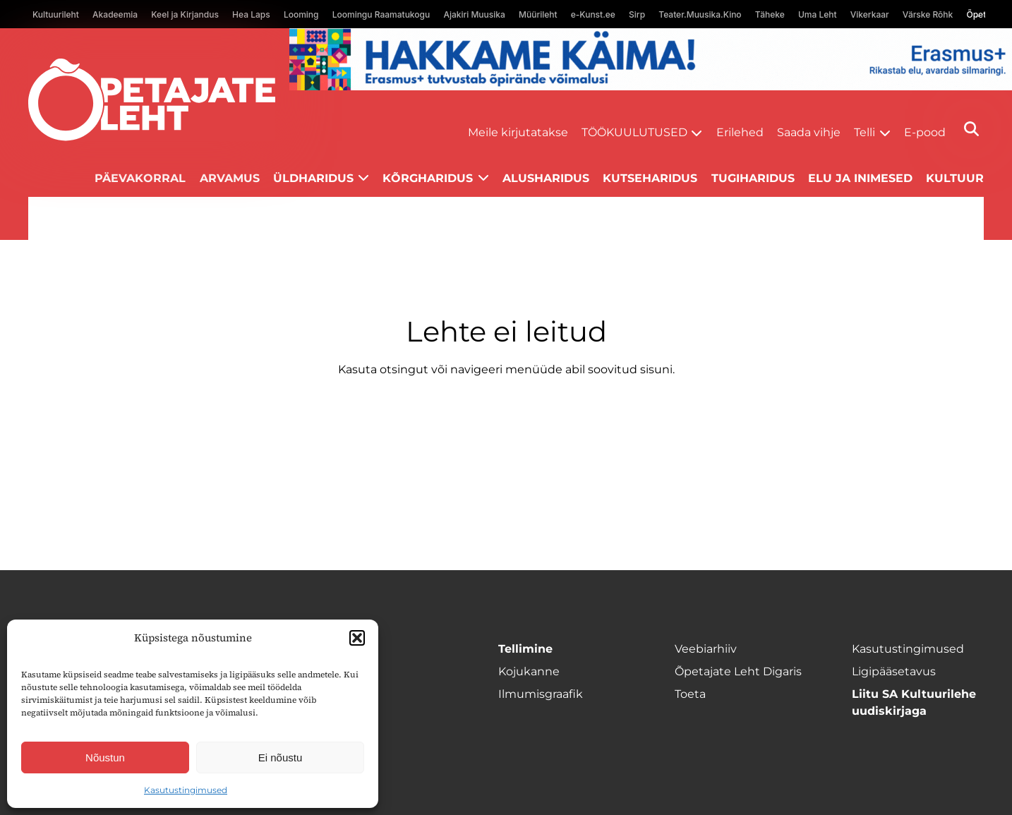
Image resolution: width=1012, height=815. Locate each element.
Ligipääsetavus (894, 671)
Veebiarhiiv (706, 649)
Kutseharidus (650, 178)
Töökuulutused (634, 132)
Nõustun (105, 757)
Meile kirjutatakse (518, 132)
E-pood (925, 132)
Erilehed (740, 132)
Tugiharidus (753, 178)
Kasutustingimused (185, 790)
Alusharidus (545, 178)
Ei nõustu (280, 757)
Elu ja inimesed (860, 178)
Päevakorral (140, 178)
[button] (357, 638)
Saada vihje (809, 132)
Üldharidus (313, 178)
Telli (864, 132)
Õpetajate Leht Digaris (738, 671)
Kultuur (955, 178)
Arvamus (230, 178)
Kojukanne (529, 671)
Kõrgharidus (427, 178)
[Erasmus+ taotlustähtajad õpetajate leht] (650, 86)
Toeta (690, 694)
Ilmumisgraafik (540, 694)
